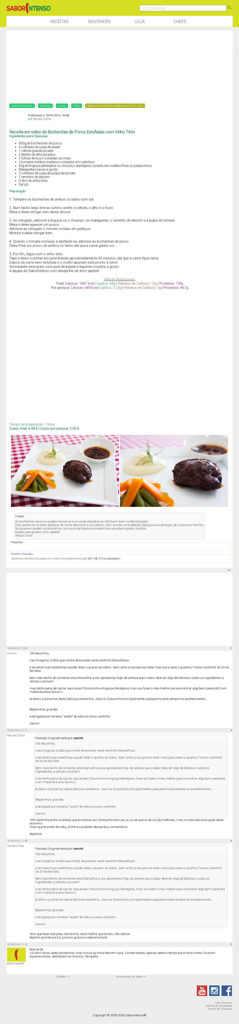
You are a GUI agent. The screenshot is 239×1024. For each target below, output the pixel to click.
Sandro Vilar (15, 846)
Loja (140, 21)
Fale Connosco (223, 1002)
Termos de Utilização (219, 1008)
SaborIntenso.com (22, 105)
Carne (62, 105)
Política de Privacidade (219, 1005)
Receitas (59, 21)
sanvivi (12, 653)
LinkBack (61, 976)
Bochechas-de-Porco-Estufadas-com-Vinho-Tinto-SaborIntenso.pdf (49, 558)
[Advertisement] (119, 63)
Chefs (179, 21)
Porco (77, 105)
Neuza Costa (42, 119)
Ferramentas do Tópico (129, 976)
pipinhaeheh (15, 963)
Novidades (99, 21)
